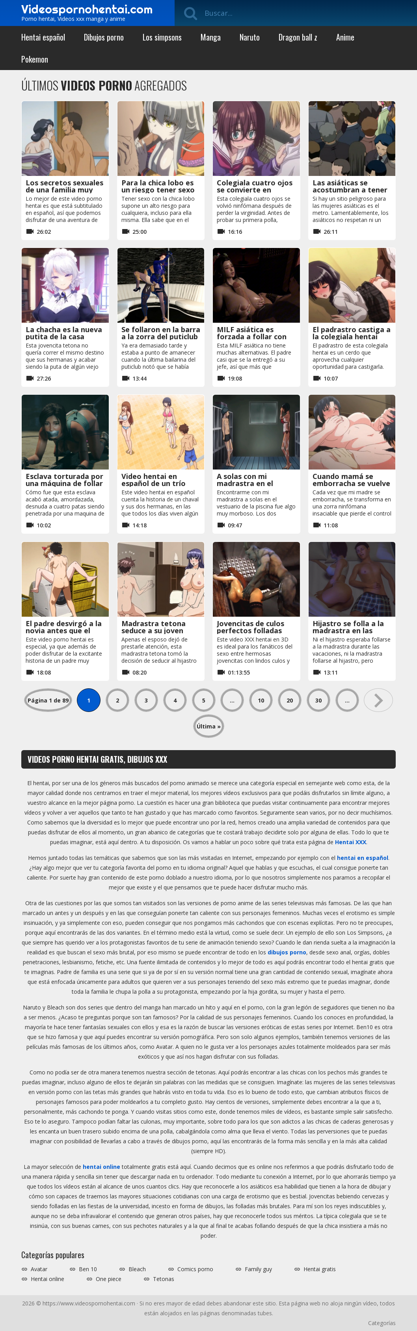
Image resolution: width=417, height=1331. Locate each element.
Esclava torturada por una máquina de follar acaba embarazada (64, 483)
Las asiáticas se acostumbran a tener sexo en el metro (350, 189)
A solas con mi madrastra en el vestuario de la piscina (256, 483)
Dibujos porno (104, 37)
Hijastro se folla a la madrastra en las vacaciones (348, 630)
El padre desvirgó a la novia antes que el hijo (64, 630)
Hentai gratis (319, 1269)
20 (290, 700)
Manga (211, 37)
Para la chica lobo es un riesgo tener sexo (158, 186)
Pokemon (34, 59)
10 (261, 700)
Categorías (382, 1323)
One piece (108, 1279)
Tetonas (163, 1279)
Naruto (250, 37)
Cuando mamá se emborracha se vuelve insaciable (351, 483)
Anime (345, 37)
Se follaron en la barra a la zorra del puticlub (160, 333)
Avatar (39, 1269)
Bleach (137, 1269)
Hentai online (47, 1279)
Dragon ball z (298, 37)
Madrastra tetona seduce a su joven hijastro (153, 630)
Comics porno (195, 1269)
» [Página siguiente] (378, 700)
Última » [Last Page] (209, 726)
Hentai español (43, 37)
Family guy (258, 1269)
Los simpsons (162, 37)
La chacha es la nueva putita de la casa (64, 333)
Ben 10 (88, 1269)
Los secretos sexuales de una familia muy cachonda (64, 189)
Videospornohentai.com (87, 9)
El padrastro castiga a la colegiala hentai (352, 333)
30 (318, 700)
